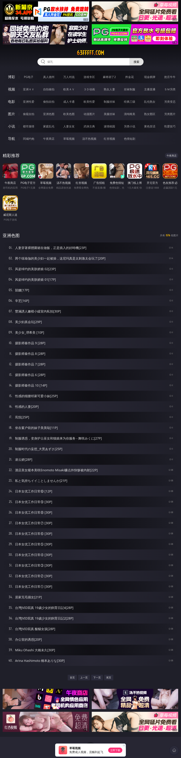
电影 (11, 101)
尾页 (108, 677)
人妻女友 (69, 126)
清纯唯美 (129, 114)
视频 (11, 89)
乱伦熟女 (149, 102)
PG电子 (28, 77)
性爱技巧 (170, 126)
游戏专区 (89, 77)
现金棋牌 (149, 77)
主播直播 (149, 89)
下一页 (97, 677)
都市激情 (28, 126)
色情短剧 (129, 139)
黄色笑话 (149, 126)
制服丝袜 (109, 102)
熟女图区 (149, 114)
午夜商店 (48, 139)
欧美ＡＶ (69, 89)
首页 (72, 677)
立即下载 (115, 750)
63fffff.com (90, 52)
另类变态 (170, 102)
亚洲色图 (48, 114)
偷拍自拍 (48, 102)
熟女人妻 (109, 89)
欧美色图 (69, 114)
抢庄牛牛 (170, 77)
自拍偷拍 (48, 89)
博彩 (11, 76)
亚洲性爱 (28, 102)
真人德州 (48, 77)
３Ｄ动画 (89, 89)
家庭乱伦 (48, 126)
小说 (11, 126)
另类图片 (170, 114)
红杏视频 (109, 139)
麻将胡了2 (109, 77)
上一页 (84, 677)
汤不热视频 (89, 139)
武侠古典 (89, 126)
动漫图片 (89, 114)
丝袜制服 (129, 89)
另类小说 (129, 126)
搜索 (136, 62)
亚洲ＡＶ (28, 89)
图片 (11, 114)
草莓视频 (69, 139)
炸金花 (129, 77)
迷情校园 (109, 126)
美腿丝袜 (109, 114)
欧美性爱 (89, 102)
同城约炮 (28, 139)
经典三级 (129, 102)
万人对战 (69, 77)
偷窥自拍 (28, 114)
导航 (11, 138)
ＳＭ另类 (170, 89)
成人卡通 (69, 102)
